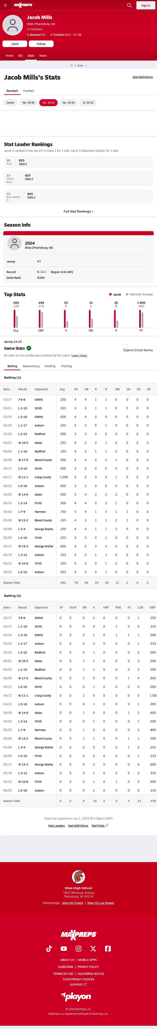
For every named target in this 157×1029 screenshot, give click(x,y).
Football (28, 90)
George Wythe (44, 529)
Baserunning (31, 366)
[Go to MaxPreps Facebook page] (108, 949)
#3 (36, 35)
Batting (12, 366)
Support (78, 984)
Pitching (66, 366)
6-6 (23, 399)
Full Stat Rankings (78, 211)
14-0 (25, 494)
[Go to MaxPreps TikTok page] (49, 949)
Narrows (40, 511)
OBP (152, 607)
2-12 (24, 555)
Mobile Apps (87, 960)
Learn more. (79, 355)
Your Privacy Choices (78, 979)
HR (149, 389)
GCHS (38, 408)
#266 (41, 278)
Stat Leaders (56, 825)
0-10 (24, 468)
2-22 (24, 434)
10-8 (25, 563)
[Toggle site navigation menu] (5, 5)
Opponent (41, 389)
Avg (62, 389)
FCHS (38, 503)
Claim (15, 44)
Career (10, 102)
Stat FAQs (100, 825)
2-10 (24, 417)
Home (9, 55)
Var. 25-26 (28, 102)
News (43, 55)
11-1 (25, 477)
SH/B (73, 607)
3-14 (24, 503)
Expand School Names (138, 348)
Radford (40, 434)
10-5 (25, 442)
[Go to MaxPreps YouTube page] (64, 949)
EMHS (39, 399)
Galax (38, 442)
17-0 (25, 460)
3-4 (23, 529)
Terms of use (63, 974)
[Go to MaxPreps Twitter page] (93, 949)
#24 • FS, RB (65, 35)
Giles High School (78, 880)
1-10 (24, 408)
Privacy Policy (88, 967)
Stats (31, 55)
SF (61, 607)
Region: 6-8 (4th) (62, 272)
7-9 (23, 511)
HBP (106, 607)
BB (84, 607)
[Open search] (129, 5)
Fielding (50, 366)
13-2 (25, 520)
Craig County (43, 477)
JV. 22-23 (88, 102)
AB (86, 389)
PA (76, 389)
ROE (118, 607)
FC (129, 607)
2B (128, 389)
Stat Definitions (143, 77)
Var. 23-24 (68, 102)
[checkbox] (125, 346)
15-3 (25, 546)
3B (138, 389)
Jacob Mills (39, 17)
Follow (41, 44)
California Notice (90, 974)
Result (22, 389)
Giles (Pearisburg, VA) (41, 24)
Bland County (43, 460)
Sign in (145, 5)
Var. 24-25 (48, 102)
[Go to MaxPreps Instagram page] (78, 949)
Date (7, 389)
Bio (20, 55)
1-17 (24, 425)
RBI (117, 389)
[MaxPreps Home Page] (71, 65)
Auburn (39, 425)
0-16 (24, 486)
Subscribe (65, 967)
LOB (140, 607)
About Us (67, 960)
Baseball (12, 90)
